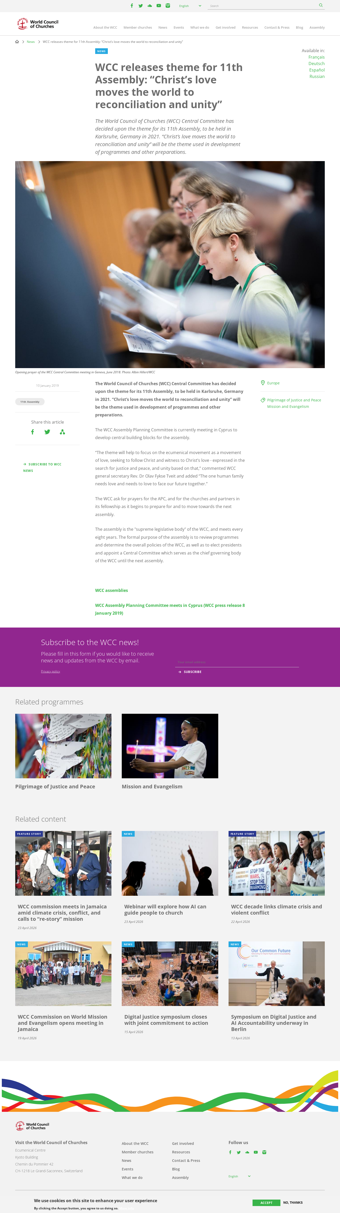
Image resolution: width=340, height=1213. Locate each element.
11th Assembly (29, 401)
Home (17, 41)
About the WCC (105, 27)
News (162, 27)
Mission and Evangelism (288, 406)
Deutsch (317, 63)
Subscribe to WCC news (42, 467)
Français (317, 57)
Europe (273, 382)
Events (179, 27)
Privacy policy (50, 671)
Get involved (226, 27)
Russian (317, 76)
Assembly (317, 27)
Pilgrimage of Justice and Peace (294, 400)
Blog (299, 27)
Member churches (138, 27)
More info (126, 1208)
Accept (266, 1203)
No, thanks (293, 1202)
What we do (199, 27)
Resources (250, 27)
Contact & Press (276, 27)
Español (317, 70)
